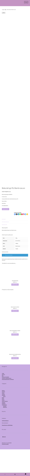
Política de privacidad (5, 470)
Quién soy (3, 401)
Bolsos (5, 9)
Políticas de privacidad (5, 403)
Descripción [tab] (4, 245)
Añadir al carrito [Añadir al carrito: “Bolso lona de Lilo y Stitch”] (15, 337)
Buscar (15, 474)
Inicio (3, 9)
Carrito (23, 474)
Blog (2, 402)
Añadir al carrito (5, 235)
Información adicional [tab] (5, 248)
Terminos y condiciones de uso (6, 404)
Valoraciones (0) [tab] (4, 251)
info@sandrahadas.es (5, 447)
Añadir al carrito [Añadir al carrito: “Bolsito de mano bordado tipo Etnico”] (15, 384)
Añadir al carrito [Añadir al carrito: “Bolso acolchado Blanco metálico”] (15, 361)
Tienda (3, 400)
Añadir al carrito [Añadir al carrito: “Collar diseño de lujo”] (15, 311)
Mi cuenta (5, 474)
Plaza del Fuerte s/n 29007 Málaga (7, 451)
